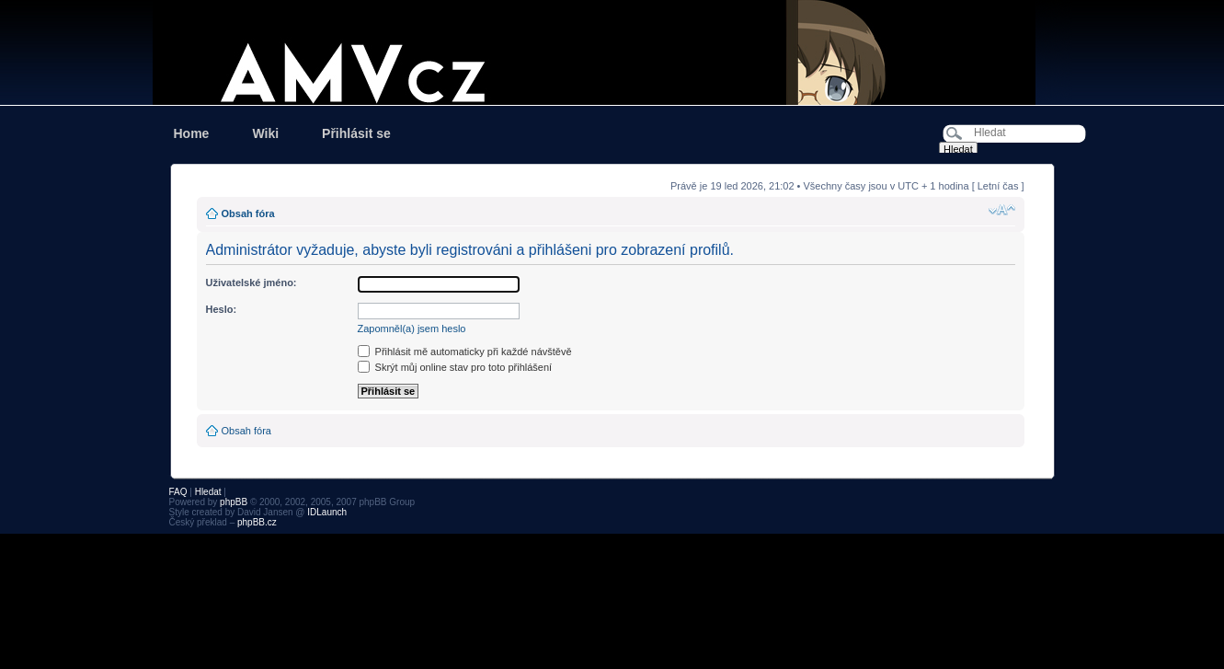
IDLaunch (327, 512)
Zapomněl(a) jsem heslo (412, 328)
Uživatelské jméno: (251, 282)
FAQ (178, 492)
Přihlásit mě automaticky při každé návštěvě (465, 351)
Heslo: (221, 309)
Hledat (208, 492)
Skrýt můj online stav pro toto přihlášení (455, 367)
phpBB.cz (257, 522)
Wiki (265, 133)
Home (192, 133)
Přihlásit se (356, 133)
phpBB (233, 502)
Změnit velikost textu (1002, 210)
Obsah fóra (248, 213)
